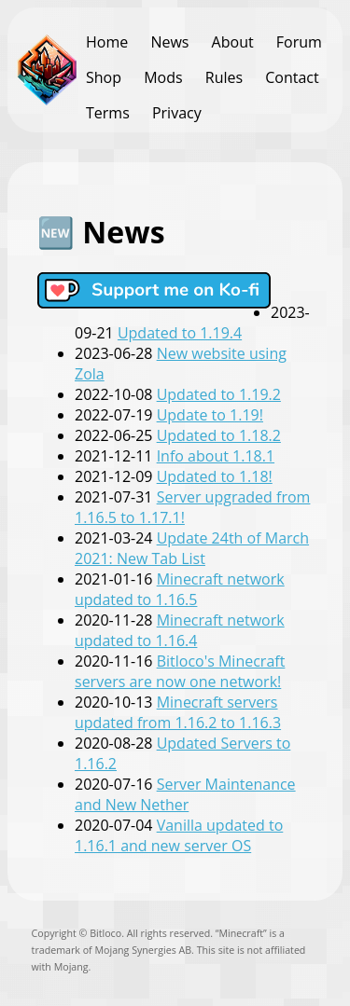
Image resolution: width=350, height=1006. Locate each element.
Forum (299, 42)
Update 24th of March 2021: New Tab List (192, 548)
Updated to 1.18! (215, 476)
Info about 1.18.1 (215, 456)
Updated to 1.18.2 (219, 435)
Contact (291, 77)
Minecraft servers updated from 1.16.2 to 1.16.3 (178, 712)
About (233, 42)
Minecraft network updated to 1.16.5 (180, 589)
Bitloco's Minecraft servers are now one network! (180, 671)
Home (107, 42)
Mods (163, 77)
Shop (103, 77)
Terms (108, 113)
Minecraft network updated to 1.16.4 (180, 630)
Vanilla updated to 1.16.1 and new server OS (179, 835)
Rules (224, 77)
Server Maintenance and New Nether (185, 794)
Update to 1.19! (210, 415)
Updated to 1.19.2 (219, 394)
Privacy (177, 113)
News (169, 42)
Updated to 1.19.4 (180, 333)
